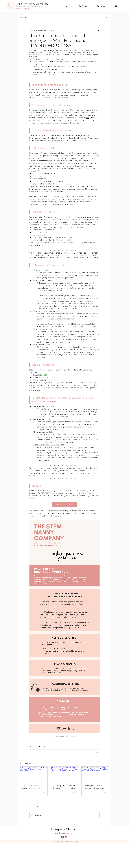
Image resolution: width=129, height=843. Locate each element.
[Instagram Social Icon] (66, 837)
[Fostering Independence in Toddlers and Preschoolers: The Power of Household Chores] (64, 774)
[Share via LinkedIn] (40, 746)
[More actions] (98, 30)
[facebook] (62, 837)
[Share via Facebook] (30, 746)
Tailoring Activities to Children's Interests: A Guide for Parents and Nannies (31, 786)
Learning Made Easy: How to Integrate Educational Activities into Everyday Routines (94, 786)
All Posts (23, 18)
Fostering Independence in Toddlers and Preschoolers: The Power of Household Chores (64, 786)
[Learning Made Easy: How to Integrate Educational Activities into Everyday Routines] (95, 774)
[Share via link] (44, 746)
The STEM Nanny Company (32, 4)
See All (107, 763)
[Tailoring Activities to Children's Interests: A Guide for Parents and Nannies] (33, 774)
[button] (83, 6)
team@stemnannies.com (64, 833)
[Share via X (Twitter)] (35, 746)
